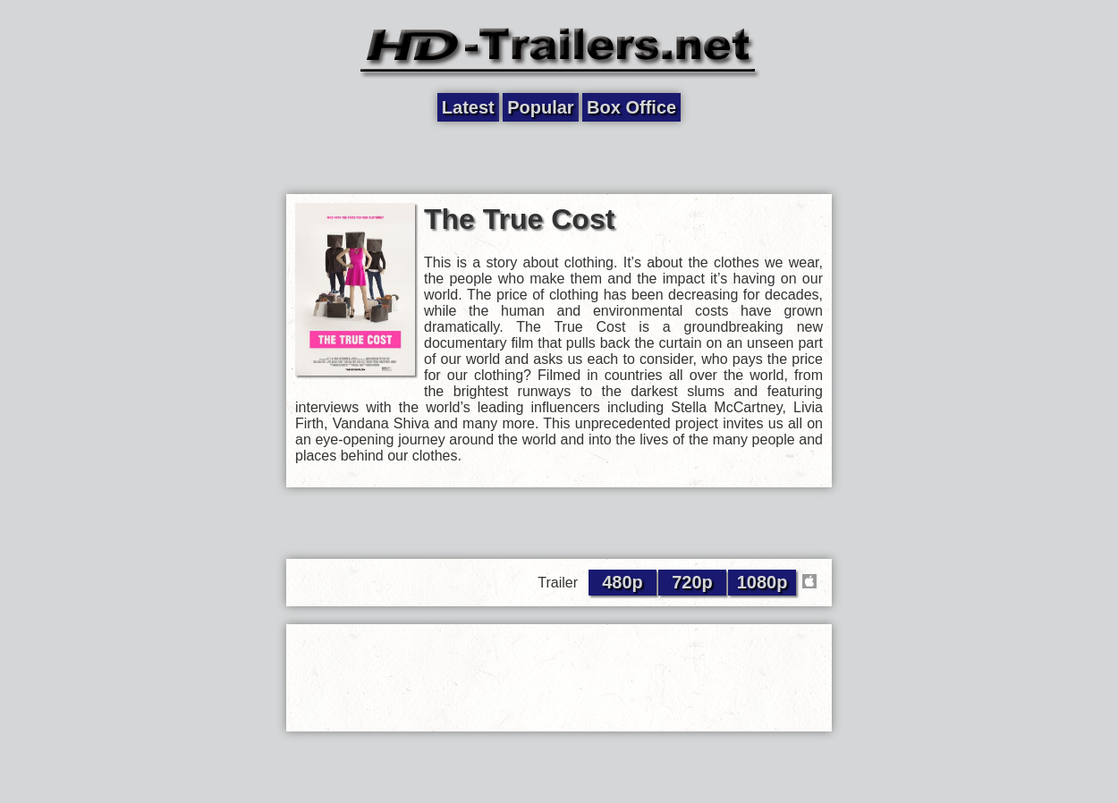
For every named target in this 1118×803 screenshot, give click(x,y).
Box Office (631, 107)
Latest (468, 107)
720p (692, 582)
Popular (540, 107)
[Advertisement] (559, 158)
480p (622, 582)
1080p (762, 582)
